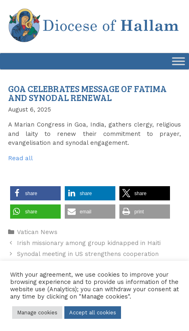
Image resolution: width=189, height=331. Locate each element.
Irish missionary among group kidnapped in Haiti (89, 243)
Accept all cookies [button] (92, 313)
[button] (35, 193)
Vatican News (37, 232)
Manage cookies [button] (37, 313)
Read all (20, 158)
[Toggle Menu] (178, 61)
